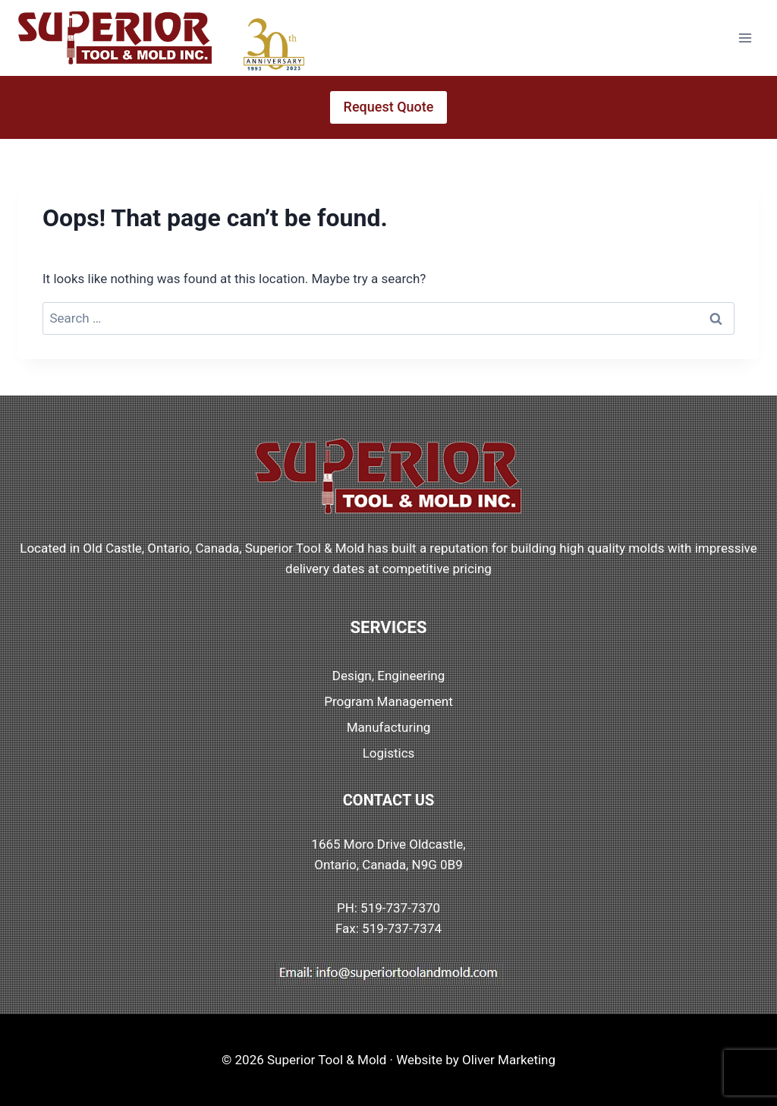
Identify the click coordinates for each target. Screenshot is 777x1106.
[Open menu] (745, 37)
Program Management (388, 701)
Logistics (389, 753)
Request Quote (389, 107)
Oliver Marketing (508, 1059)
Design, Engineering (388, 675)
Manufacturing (389, 727)
